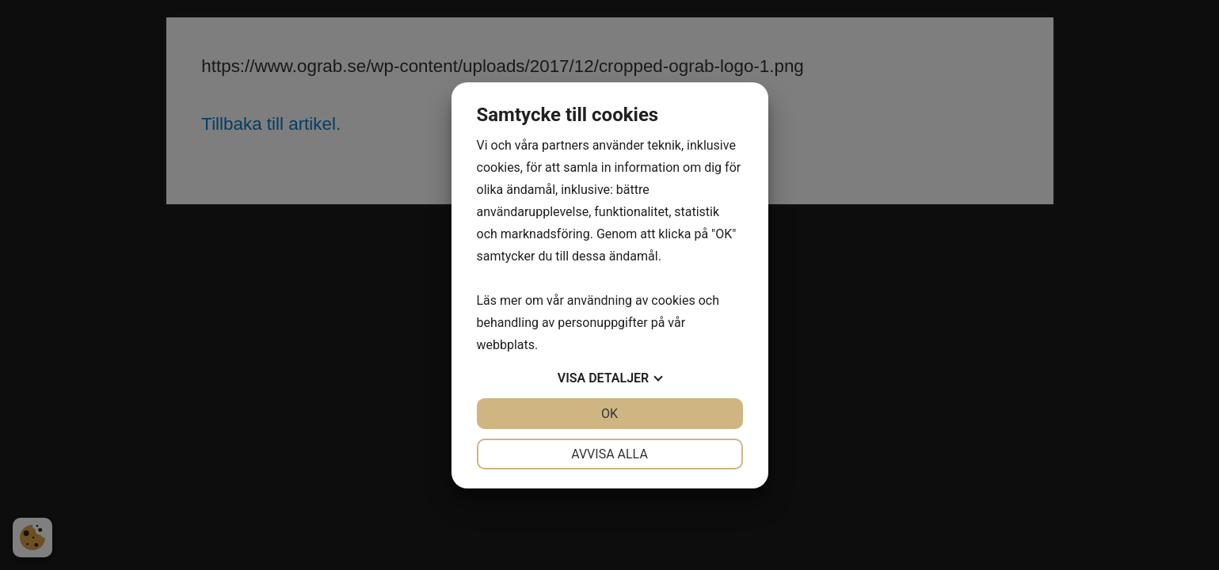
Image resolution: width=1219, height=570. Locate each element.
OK (609, 413)
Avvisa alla (609, 454)
